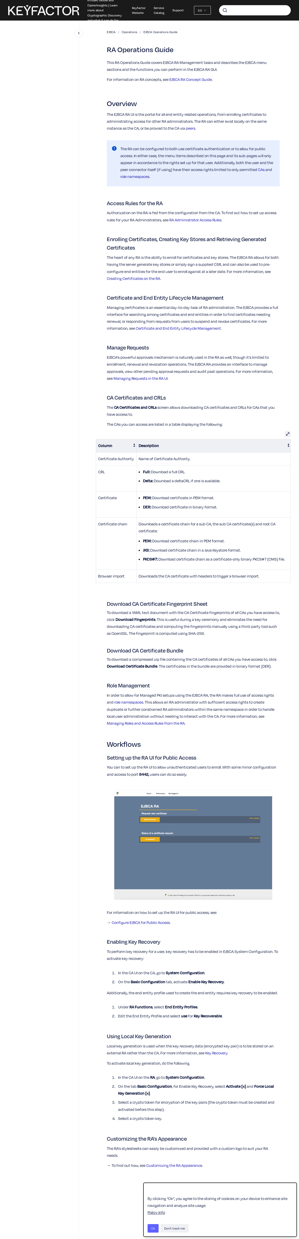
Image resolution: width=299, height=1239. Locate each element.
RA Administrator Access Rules (195, 219)
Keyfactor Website (139, 10)
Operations (129, 32)
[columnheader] (116, 445)
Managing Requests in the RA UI (141, 378)
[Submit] (225, 10)
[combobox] (255, 10)
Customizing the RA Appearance (174, 1165)
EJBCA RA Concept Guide (190, 79)
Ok (153, 1228)
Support (178, 10)
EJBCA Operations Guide (160, 32)
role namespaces (134, 176)
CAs (261, 169)
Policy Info (156, 1212)
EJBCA (111, 32)
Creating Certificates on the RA (133, 278)
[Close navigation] (79, 33)
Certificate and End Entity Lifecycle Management (178, 328)
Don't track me (174, 1228)
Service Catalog (159, 10)
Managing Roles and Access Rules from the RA (146, 723)
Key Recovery (216, 1052)
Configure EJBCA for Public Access (141, 922)
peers (190, 128)
